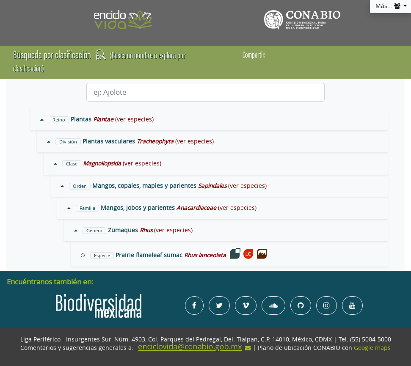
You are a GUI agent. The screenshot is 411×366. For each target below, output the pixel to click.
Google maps (372, 348)
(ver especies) (134, 119)
